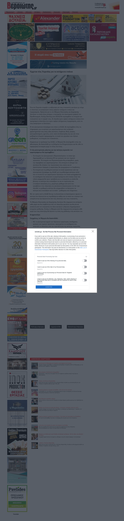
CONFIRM (48, 287)
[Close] (93, 232)
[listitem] (62, 256)
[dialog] (62, 260)
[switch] (84, 260)
